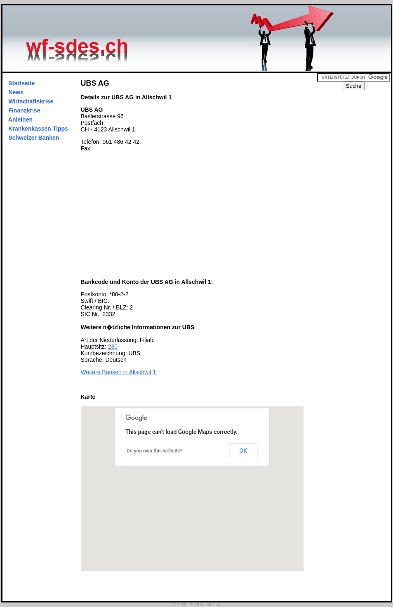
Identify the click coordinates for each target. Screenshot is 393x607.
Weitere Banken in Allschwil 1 (118, 372)
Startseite (22, 83)
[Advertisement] (150, 215)
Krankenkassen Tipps (38, 128)
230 (113, 346)
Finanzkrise (24, 110)
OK (243, 451)
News (16, 92)
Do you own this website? (155, 451)
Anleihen (20, 119)
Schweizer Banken (34, 137)
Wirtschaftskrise (31, 101)
